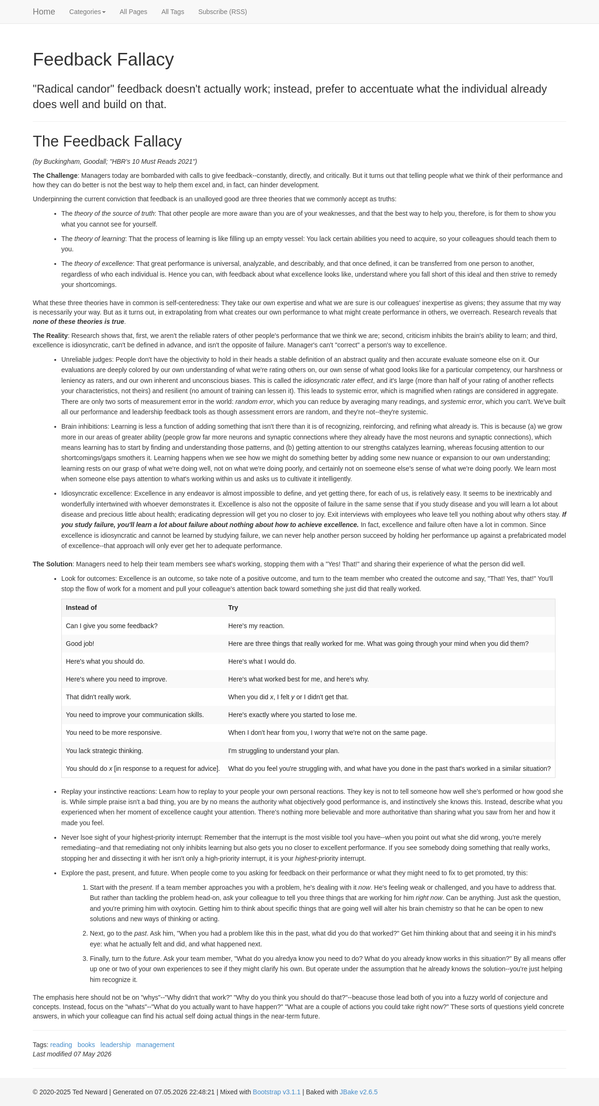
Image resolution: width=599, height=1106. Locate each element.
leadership (116, 1044)
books (86, 1044)
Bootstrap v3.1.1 (276, 1092)
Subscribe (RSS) (222, 11)
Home (44, 11)
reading (61, 1044)
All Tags (172, 11)
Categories (87, 11)
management (155, 1044)
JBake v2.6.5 (359, 1092)
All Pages (133, 11)
